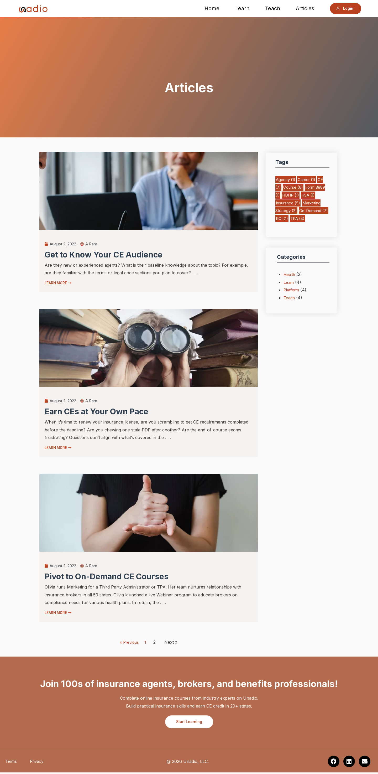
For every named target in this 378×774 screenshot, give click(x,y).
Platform (292, 289)
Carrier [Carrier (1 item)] (306, 179)
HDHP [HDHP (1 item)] (290, 195)
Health (290, 274)
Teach (273, 8)
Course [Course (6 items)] (293, 187)
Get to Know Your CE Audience (103, 255)
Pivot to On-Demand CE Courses (107, 577)
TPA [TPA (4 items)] (297, 218)
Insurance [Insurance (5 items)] (288, 202)
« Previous (127, 643)
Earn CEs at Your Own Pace (96, 412)
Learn (243, 8)
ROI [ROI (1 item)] (282, 218)
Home (212, 8)
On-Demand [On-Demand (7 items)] (313, 210)
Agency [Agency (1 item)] (285, 179)
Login (343, 8)
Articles (306, 8)
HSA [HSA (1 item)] (308, 195)
